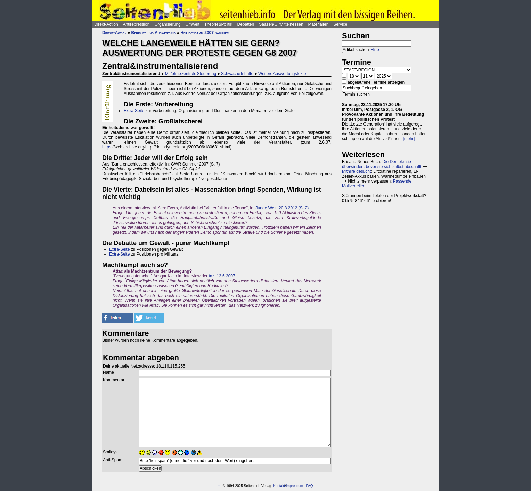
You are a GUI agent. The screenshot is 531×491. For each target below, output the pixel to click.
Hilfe (375, 49)
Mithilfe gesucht (356, 171)
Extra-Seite (134, 110)
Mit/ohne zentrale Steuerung (190, 73)
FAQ (309, 486)
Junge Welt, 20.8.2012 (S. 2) (282, 208)
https (106, 147)
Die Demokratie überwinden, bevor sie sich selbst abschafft (382, 164)
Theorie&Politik (218, 24)
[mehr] (409, 138)
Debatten (245, 24)
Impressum (294, 486)
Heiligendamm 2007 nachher (204, 32)
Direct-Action (106, 24)
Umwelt (192, 24)
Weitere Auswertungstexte (282, 73)
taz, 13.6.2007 (222, 276)
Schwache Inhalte (237, 73)
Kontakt (279, 486)
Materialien (318, 24)
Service (340, 24)
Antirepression (136, 24)
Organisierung (167, 24)
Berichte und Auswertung (153, 32)
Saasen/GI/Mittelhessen (281, 24)
